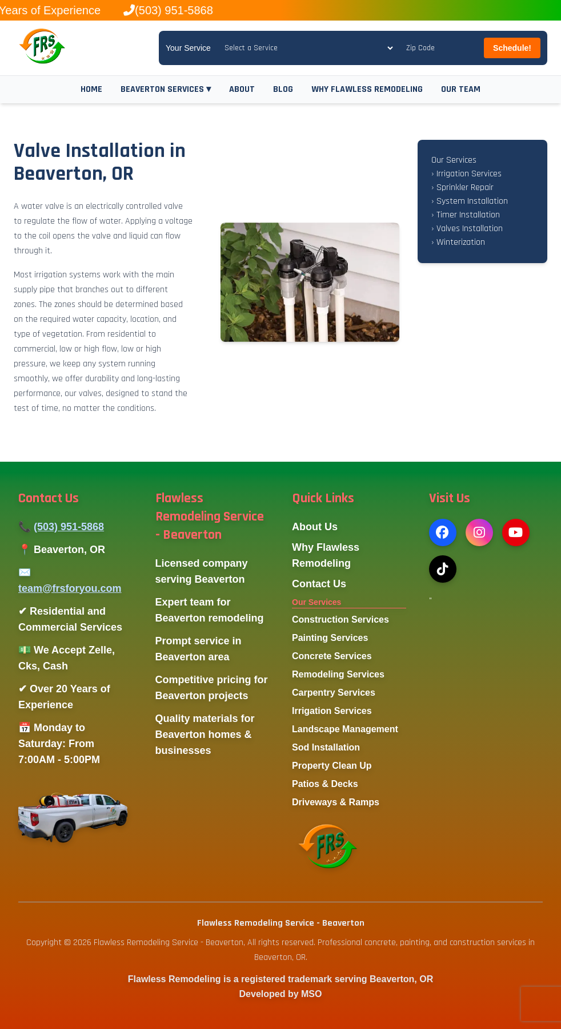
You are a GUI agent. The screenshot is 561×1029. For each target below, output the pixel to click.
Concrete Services (332, 656)
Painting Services (330, 638)
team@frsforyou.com (70, 588)
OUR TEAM (460, 89)
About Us (315, 526)
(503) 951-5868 (69, 526)
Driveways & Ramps (335, 802)
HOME (91, 89)
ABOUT (242, 89)
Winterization (458, 242)
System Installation (469, 201)
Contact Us (319, 584)
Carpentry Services (333, 692)
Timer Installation (465, 215)
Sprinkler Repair (462, 187)
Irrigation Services (466, 174)
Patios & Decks (325, 784)
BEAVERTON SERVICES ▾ (166, 89)
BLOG (283, 89)
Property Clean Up (332, 765)
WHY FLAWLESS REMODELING (367, 89)
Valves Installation (467, 229)
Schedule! (512, 48)
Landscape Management (345, 729)
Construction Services (340, 619)
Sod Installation (326, 747)
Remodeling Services (338, 674)
